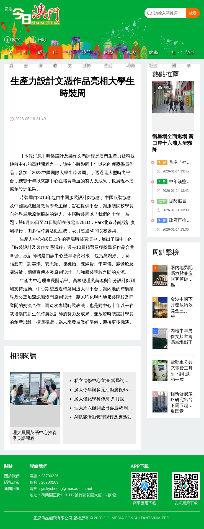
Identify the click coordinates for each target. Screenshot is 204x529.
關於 (16, 39)
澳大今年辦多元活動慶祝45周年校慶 (103, 389)
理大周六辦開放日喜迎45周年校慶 (103, 408)
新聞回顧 (12, 488)
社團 (173, 54)
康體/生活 (108, 54)
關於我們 (12, 476)
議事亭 (190, 54)
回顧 (42, 39)
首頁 (11, 54)
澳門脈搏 (86, 54)
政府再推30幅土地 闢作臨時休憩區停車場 (174, 220)
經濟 (40, 54)
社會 (25, 54)
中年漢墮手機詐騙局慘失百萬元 (174, 182)
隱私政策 (12, 482)
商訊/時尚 (131, 54)
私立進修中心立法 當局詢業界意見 (103, 380)
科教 (55, 54)
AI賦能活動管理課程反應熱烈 (102, 417)
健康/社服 (153, 54)
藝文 (70, 54)
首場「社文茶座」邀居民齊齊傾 (174, 162)
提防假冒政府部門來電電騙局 (174, 201)
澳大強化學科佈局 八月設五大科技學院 (103, 398)
